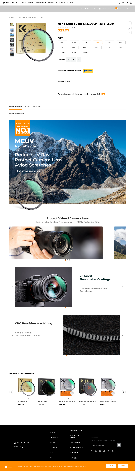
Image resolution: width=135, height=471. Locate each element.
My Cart (117, 8)
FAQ (79, 8)
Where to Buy (63, 2)
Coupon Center (90, 8)
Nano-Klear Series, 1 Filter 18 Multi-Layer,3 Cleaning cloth (67, 401)
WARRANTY (53, 447)
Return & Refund (76, 452)
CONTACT (53, 432)
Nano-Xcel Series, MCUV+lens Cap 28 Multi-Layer (87, 401)
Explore (30, 2)
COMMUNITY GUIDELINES (73, 458)
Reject (123, 465)
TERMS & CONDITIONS (76, 447)
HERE (103, 94)
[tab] (65, 260)
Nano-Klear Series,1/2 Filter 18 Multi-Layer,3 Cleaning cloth (108, 401)
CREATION (53, 442)
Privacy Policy (75, 442)
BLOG (51, 457)
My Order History (105, 8)
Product (23, 2)
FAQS (51, 452)
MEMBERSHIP (54, 437)
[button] (124, 392)
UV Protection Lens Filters (35, 17)
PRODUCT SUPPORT (76, 430)
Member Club (52, 2)
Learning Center (41, 2)
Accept (111, 465)
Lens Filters (22, 17)
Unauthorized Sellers (75, 436)
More (72, 2)
